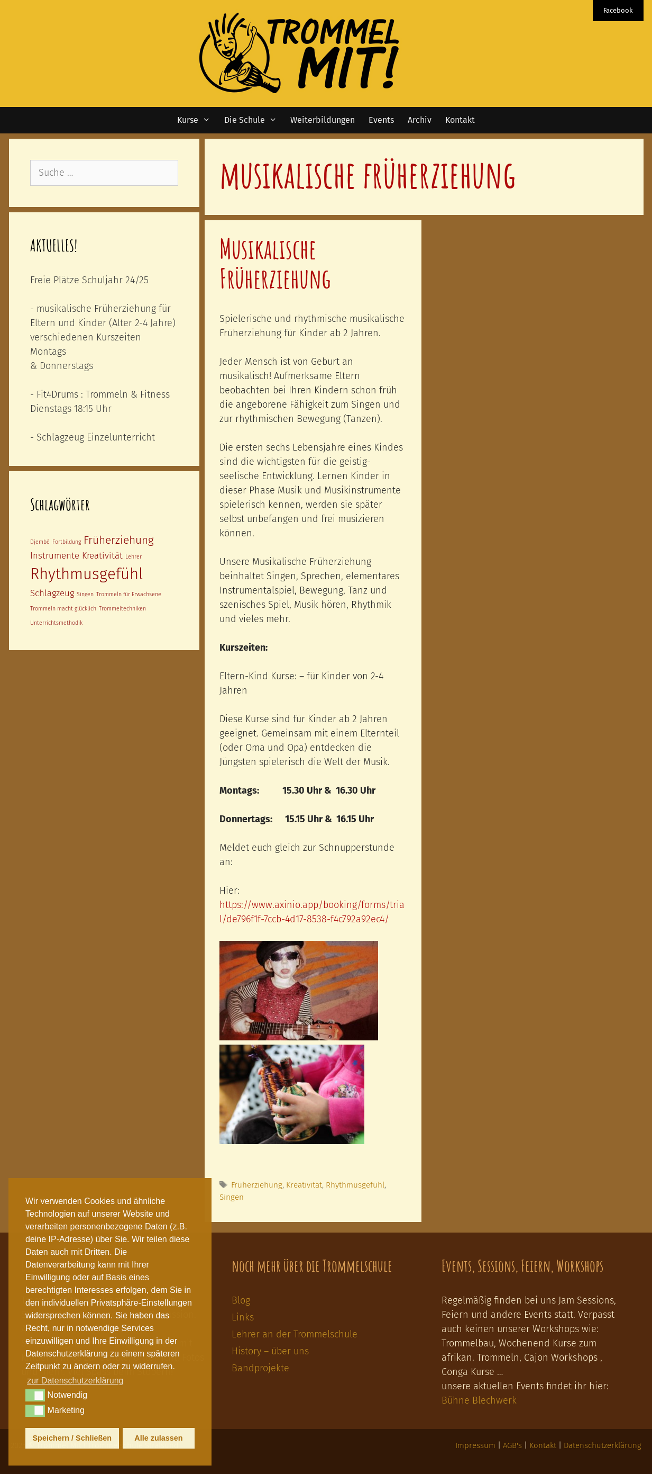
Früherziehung (256, 1185)
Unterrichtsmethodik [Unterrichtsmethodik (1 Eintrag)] (56, 622)
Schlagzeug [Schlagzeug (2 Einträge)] (52, 593)
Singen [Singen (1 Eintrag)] (85, 594)
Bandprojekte (260, 1368)
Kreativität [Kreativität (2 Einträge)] (102, 555)
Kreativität (304, 1185)
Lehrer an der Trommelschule (294, 1334)
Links (243, 1317)
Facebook (618, 10)
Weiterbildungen (322, 120)
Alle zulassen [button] (158, 1438)
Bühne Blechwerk (479, 1400)
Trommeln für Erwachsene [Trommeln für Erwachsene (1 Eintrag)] (128, 594)
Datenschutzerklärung (602, 1445)
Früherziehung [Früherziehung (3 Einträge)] (118, 540)
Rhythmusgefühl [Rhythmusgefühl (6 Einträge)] (86, 574)
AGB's (512, 1445)
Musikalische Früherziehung (275, 263)
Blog (241, 1300)
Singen (231, 1197)
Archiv (419, 120)
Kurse (197, 120)
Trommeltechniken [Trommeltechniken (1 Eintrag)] (122, 608)
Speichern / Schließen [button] (72, 1438)
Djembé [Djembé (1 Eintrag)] (40, 541)
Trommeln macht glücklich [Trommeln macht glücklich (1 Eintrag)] (63, 608)
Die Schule (254, 120)
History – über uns (270, 1351)
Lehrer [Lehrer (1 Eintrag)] (133, 556)
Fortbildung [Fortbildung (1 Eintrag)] (66, 541)
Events (381, 120)
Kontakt (460, 120)
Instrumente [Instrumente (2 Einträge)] (54, 555)
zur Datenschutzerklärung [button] (75, 1380)
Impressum (475, 1445)
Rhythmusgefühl (355, 1185)
